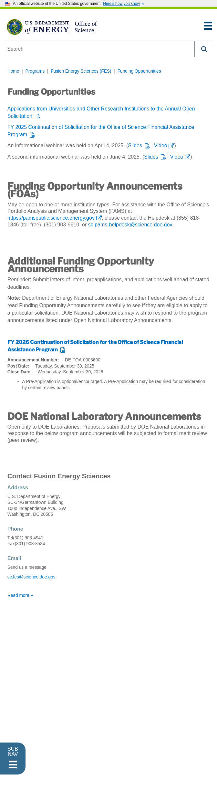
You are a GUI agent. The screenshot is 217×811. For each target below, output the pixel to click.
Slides (135, 145)
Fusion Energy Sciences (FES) (81, 71)
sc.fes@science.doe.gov (31, 577)
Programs (35, 71)
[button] (204, 49)
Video (160, 145)
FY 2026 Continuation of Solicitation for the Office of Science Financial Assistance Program (95, 346)
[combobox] (98, 49)
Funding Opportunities (139, 71)
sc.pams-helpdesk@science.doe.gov (130, 224)
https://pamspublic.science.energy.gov (51, 218)
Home (13, 71)
